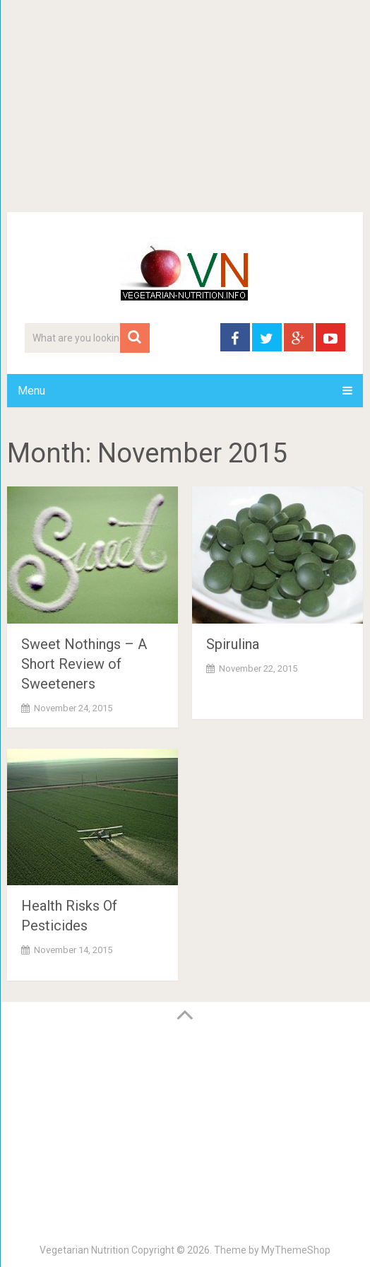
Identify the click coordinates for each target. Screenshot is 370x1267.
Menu (31, 390)
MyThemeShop (295, 1250)
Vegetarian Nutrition (84, 1250)
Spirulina (232, 644)
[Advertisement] (185, 106)
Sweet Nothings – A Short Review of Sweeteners (84, 664)
